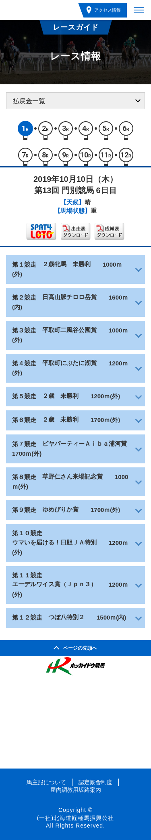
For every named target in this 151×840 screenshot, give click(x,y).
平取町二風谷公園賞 (69, 329)
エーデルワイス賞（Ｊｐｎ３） (54, 584)
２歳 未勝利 (60, 395)
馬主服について (46, 782)
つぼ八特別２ (66, 617)
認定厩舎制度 (95, 782)
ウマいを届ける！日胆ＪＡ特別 (54, 542)
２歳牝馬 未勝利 (66, 264)
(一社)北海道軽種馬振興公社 (75, 818)
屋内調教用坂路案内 (75, 790)
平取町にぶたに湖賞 (69, 362)
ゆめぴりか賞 (60, 509)
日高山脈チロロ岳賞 (69, 297)
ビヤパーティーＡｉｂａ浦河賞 (84, 443)
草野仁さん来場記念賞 (72, 476)
